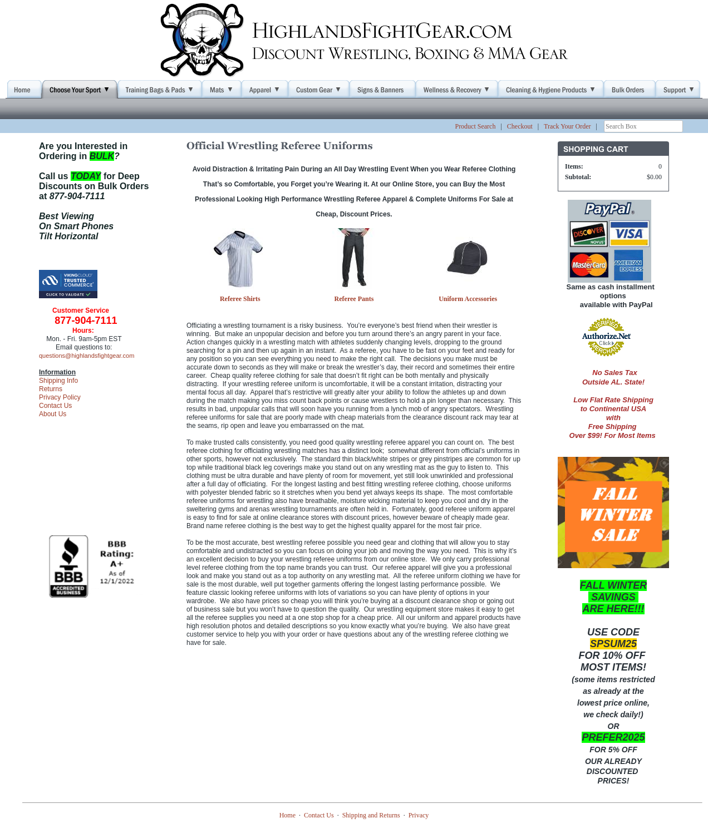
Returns (50, 389)
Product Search (475, 126)
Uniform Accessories (468, 299)
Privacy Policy (60, 397)
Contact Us (55, 406)
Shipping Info (58, 381)
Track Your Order (567, 126)
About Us (52, 414)
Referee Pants (354, 299)
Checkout (520, 126)
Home (287, 815)
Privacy (419, 815)
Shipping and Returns (371, 815)
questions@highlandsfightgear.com (86, 355)
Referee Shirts (240, 299)
